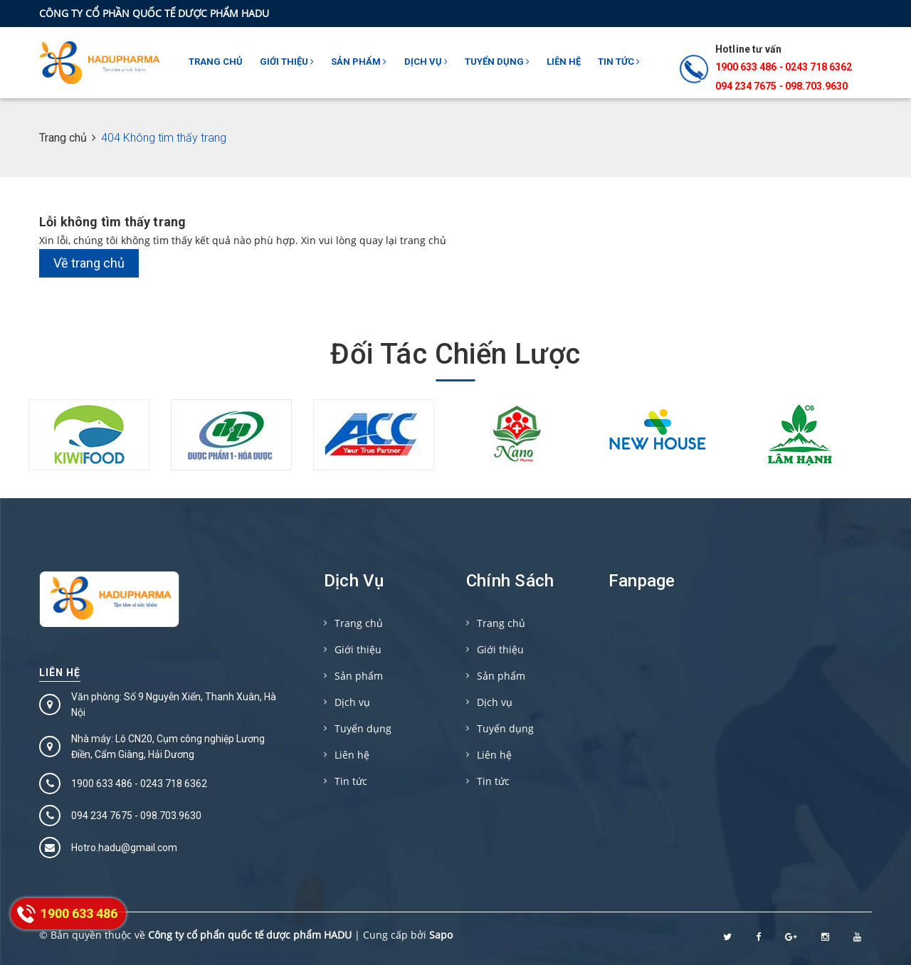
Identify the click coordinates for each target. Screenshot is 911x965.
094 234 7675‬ (745, 86)
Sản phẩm (358, 61)
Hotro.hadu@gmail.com (124, 847)
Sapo (441, 935)
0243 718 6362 (818, 67)
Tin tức (619, 61)
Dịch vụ (426, 61)
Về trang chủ (89, 262)
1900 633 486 (745, 67)
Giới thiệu (287, 61)
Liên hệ (564, 61)
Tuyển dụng (497, 61)
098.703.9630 (816, 86)
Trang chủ (216, 61)
